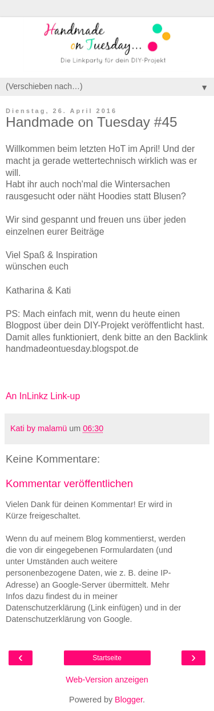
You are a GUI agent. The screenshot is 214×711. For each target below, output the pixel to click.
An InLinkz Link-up (43, 396)
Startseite (107, 658)
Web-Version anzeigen (107, 679)
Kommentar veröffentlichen (69, 483)
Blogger (129, 699)
